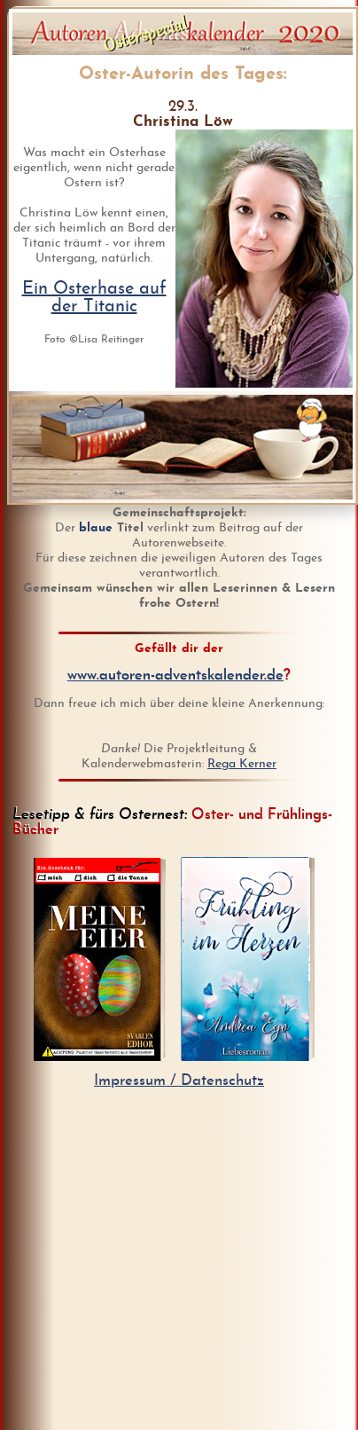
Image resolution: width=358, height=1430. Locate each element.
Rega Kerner (241, 764)
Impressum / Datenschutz (179, 1080)
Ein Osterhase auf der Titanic (94, 298)
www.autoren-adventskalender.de (175, 675)
